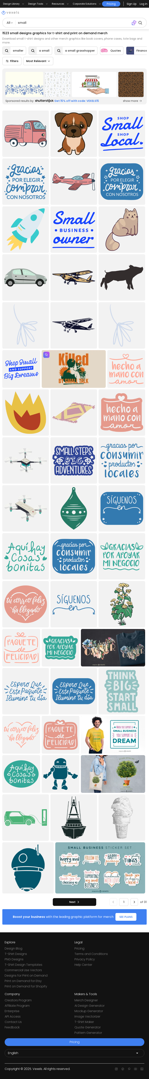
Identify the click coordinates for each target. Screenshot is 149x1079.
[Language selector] (74, 1053)
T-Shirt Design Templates (23, 964)
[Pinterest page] (129, 1068)
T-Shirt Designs (16, 954)
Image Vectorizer (87, 1016)
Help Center (83, 964)
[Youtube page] (135, 1068)
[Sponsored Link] (24, 84)
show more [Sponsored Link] (132, 101)
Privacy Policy (84, 959)
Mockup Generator (88, 1011)
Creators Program (18, 1000)
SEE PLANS (126, 917)
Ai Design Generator (89, 1005)
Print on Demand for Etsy (23, 981)
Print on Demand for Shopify (26, 986)
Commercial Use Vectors (23, 970)
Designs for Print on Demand (26, 975)
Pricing (79, 948)
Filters (11, 61)
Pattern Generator (88, 1032)
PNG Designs (14, 959)
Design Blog (13, 948)
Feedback (12, 1027)
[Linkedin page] (141, 1068)
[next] (74, 902)
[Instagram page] (116, 1068)
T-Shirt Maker (84, 1022)
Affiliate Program (17, 1005)
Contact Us (13, 1022)
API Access (13, 1016)
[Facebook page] (122, 1068)
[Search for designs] (72, 22)
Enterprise (12, 1011)
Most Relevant (38, 61)
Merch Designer (86, 1000)
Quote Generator (87, 1027)
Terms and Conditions (91, 954)
